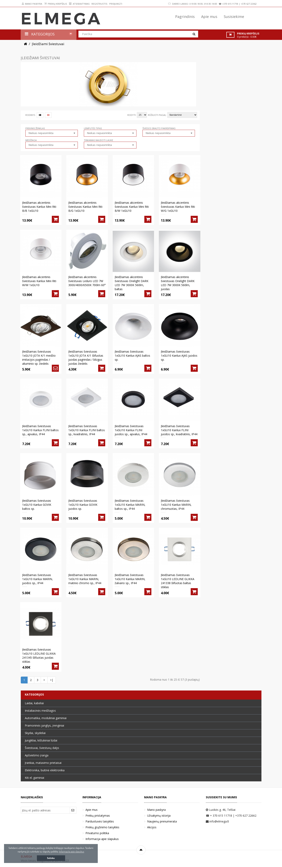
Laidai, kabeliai (34, 703)
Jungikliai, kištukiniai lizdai (41, 740)
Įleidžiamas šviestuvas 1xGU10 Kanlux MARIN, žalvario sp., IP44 (130, 579)
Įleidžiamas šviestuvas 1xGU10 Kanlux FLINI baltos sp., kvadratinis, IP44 (86, 430)
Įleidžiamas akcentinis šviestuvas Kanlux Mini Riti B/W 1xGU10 (132, 207)
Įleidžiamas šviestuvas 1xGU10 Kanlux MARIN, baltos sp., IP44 (130, 505)
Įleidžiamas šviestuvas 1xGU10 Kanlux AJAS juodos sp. (179, 355)
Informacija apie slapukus (102, 839)
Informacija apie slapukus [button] (71, 851)
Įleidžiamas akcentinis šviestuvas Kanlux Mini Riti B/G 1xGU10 (85, 207)
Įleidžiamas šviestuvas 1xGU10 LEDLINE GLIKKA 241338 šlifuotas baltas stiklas (177, 581)
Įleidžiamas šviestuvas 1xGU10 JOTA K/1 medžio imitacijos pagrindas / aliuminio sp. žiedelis (39, 357)
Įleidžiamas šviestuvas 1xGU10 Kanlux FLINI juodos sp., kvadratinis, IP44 (179, 430)
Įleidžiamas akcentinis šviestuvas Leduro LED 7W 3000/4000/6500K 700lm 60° (87, 281)
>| (51, 680)
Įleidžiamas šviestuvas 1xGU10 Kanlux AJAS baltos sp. (132, 355)
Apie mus (91, 810)
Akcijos (151, 827)
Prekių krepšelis (55, 3)
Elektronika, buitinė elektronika (45, 770)
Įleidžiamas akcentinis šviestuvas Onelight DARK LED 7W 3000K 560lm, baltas (131, 283)
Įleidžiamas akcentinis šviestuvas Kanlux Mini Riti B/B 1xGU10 (39, 207)
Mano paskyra (32, 3)
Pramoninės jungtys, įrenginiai (44, 725)
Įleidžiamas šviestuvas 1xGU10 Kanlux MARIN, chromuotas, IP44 (176, 505)
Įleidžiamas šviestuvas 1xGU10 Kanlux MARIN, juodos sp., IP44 (37, 579)
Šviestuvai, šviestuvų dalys (42, 748)
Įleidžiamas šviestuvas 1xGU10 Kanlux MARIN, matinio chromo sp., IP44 (84, 579)
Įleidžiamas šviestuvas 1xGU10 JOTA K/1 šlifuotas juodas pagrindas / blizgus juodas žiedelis (85, 357)
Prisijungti (115, 3)
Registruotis (99, 3)
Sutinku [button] (51, 858)
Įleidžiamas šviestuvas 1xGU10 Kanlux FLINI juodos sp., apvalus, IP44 (131, 430)
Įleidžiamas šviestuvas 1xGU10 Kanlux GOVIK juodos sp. (82, 505)
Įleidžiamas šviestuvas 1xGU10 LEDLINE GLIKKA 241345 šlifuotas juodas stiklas (39, 655)
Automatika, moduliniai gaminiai (46, 718)
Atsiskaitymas (79, 3)
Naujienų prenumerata (162, 821)
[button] (51, 133)
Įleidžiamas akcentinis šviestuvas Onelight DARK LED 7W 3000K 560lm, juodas (178, 283)
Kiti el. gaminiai (34, 778)
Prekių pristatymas (97, 815)
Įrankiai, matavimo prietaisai (43, 763)
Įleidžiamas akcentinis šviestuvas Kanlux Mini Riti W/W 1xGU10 (39, 281)
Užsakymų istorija (159, 815)
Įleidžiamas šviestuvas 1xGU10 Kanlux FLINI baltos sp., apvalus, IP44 (40, 430)
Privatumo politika (97, 833)
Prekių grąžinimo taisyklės (102, 827)
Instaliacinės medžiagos (40, 710)
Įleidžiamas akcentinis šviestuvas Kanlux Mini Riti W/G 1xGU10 (178, 207)
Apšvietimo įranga (36, 755)
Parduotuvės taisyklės (99, 821)
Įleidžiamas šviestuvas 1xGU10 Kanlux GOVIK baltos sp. (36, 505)
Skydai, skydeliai (35, 733)
